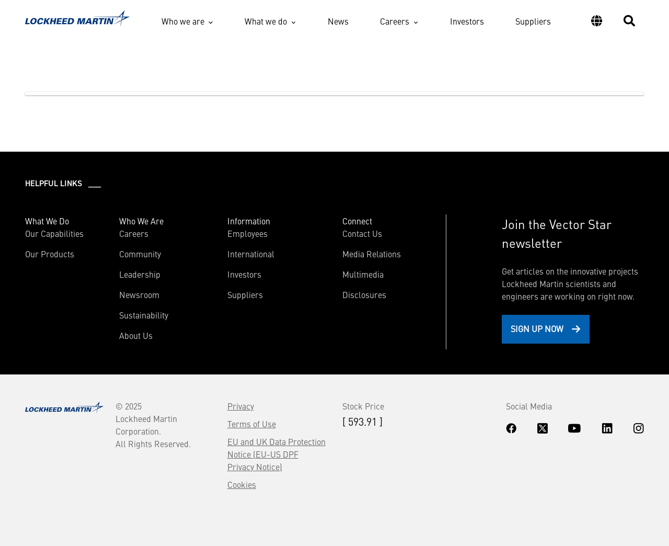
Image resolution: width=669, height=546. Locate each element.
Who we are (183, 21)
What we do (266, 21)
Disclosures (364, 294)
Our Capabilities (54, 233)
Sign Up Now (537, 328)
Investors (467, 21)
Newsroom (139, 294)
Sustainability (143, 315)
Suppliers (533, 21)
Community (140, 253)
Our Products (49, 253)
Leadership (139, 274)
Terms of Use (251, 423)
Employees (247, 233)
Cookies (241, 484)
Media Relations (371, 253)
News (338, 21)
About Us (136, 335)
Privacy (240, 406)
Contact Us (362, 233)
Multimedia (363, 274)
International (250, 253)
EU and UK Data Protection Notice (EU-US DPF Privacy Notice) (276, 454)
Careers (394, 21)
